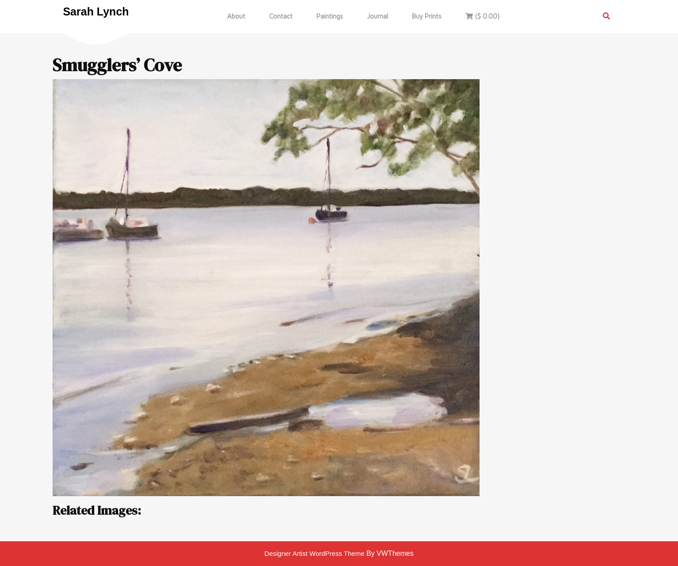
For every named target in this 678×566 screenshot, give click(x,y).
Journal (377, 16)
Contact (281, 16)
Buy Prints (427, 16)
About (236, 16)
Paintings (329, 16)
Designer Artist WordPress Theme (314, 553)
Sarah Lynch (96, 11)
